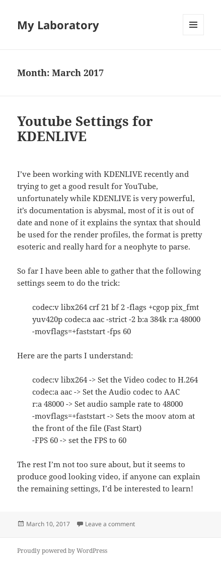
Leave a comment (110, 524)
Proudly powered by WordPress (62, 550)
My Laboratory (58, 24)
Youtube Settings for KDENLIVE (85, 128)
